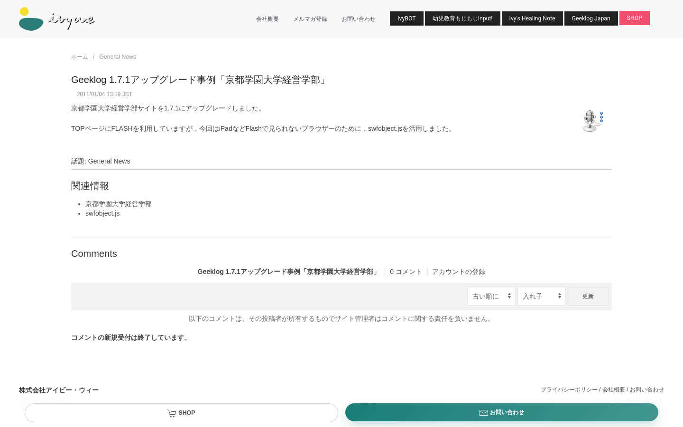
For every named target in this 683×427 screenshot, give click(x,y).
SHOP (634, 18)
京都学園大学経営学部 (104, 108)
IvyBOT (406, 18)
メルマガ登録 (310, 19)
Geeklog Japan (591, 18)
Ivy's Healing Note (532, 18)
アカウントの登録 (458, 271)
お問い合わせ (359, 19)
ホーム (79, 57)
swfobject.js (385, 128)
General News (117, 57)
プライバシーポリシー (569, 389)
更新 (588, 296)
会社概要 (267, 19)
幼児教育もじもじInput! (463, 18)
